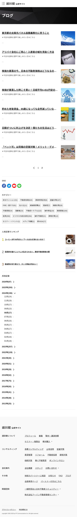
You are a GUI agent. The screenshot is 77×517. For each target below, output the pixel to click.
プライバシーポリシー (9, 509)
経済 (6, 216)
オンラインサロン (56, 461)
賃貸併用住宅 (41, 200)
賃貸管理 (28, 455)
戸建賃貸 (7, 211)
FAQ (61, 476)
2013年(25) (8, 404)
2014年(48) (8, 398)
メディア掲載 (28, 221)
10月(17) (9, 305)
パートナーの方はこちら (51, 481)
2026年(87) (8, 282)
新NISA (41, 221)
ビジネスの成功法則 (22, 216)
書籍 (41, 436)
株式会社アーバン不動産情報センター (41, 495)
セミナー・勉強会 (32, 442)
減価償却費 (35, 205)
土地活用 (50, 449)
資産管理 (62, 211)
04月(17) (9, 329)
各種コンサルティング (34, 449)
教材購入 (46, 442)
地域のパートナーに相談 (35, 476)
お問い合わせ (51, 468)
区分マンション (10, 200)
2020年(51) (8, 364)
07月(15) (9, 317)
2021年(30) (8, 358)
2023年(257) (9, 347)
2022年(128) (9, 352)
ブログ (68, 476)
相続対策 (57, 205)
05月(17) (9, 325)
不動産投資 (26, 200)
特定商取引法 (23, 509)
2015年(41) (8, 392)
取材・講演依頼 (52, 436)
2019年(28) (8, 369)
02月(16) (9, 337)
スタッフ (39, 468)
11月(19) (9, 301)
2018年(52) (8, 375)
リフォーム (40, 455)
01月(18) (9, 341)
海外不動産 (40, 216)
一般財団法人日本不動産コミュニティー (42, 489)
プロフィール (30, 436)
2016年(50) (8, 387)
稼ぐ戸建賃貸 (40, 461)
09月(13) (9, 309)
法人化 (23, 205)
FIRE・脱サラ (9, 205)
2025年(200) (9, 287)
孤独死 (46, 205)
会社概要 (28, 468)
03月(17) (9, 333)
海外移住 (49, 211)
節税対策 (53, 216)
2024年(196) (9, 293)
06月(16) (9, 321)
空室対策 (55, 200)
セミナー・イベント (11, 221)
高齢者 (19, 211)
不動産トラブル (34, 211)
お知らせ (52, 476)
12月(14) (9, 297)
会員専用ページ (31, 481)
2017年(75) (8, 381)
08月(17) (9, 313)
